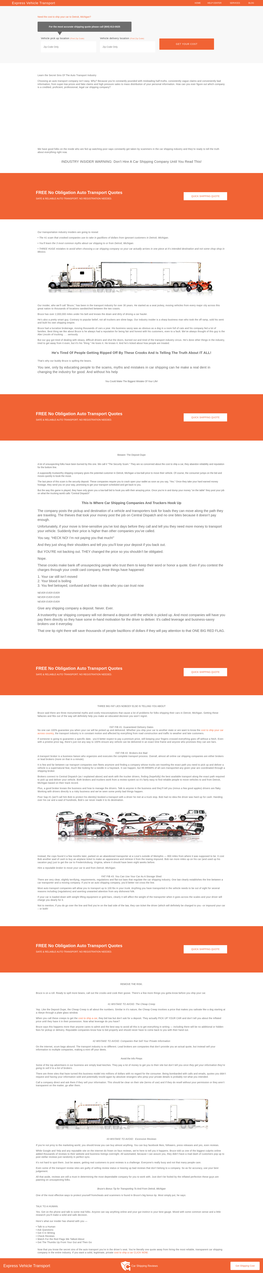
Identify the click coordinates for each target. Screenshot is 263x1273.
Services (236, 3)
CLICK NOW (140, 1252)
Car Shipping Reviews (144, 1265)
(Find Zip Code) (77, 38)
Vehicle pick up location (62, 38)
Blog (252, 3)
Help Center (215, 3)
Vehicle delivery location (122, 38)
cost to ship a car (87, 1018)
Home (198, 3)
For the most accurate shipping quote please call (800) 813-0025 (84, 26)
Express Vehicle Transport (33, 3)
